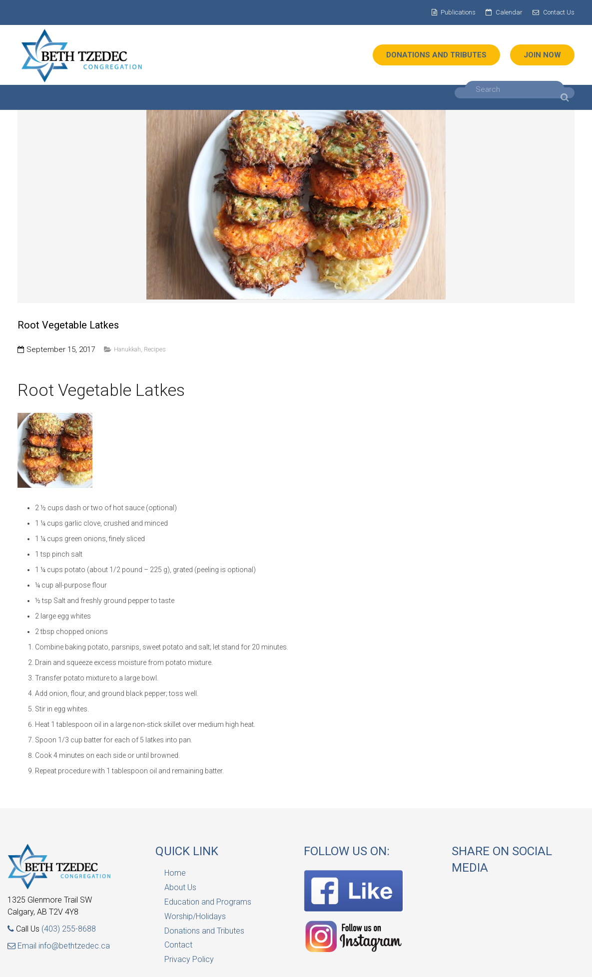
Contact (178, 945)
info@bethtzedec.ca (74, 946)
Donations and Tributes (204, 931)
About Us (180, 887)
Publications (458, 12)
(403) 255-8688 (68, 929)
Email (22, 946)
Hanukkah (127, 349)
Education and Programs (207, 902)
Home (175, 873)
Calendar (509, 12)
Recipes (155, 349)
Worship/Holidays (195, 916)
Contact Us (559, 12)
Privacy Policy (189, 959)
